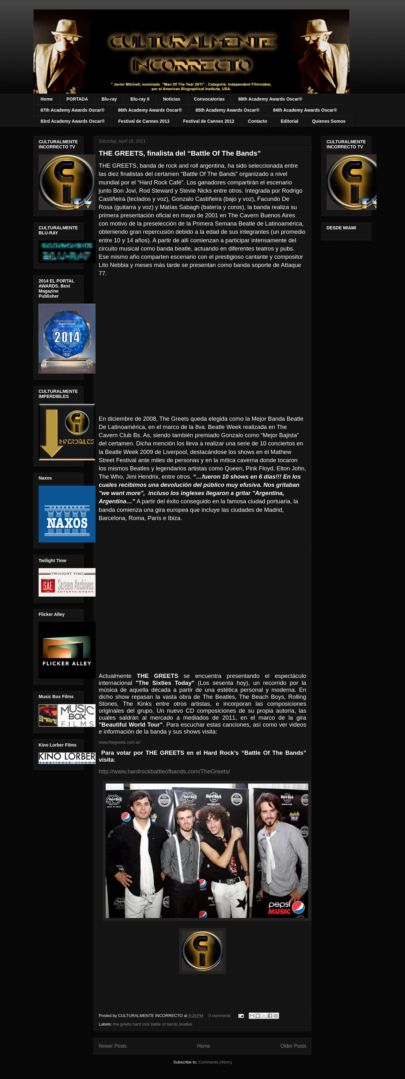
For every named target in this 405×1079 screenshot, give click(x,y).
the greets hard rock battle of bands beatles (152, 1024)
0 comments (220, 1015)
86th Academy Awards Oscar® (150, 110)
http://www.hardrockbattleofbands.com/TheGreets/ (164, 771)
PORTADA (77, 99)
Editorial (289, 121)
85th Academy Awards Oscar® (227, 110)
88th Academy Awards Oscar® (270, 99)
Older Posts (293, 1046)
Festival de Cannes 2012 (208, 121)
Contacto (257, 121)
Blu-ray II (139, 99)
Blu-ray (109, 99)
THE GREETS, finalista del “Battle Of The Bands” (180, 153)
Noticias (171, 99)
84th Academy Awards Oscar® (305, 110)
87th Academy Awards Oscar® (72, 110)
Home (46, 99)
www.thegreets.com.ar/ (119, 742)
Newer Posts (113, 1046)
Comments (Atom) (215, 1062)
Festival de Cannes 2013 (144, 121)
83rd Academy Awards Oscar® (72, 121)
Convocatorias (209, 99)
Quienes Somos (329, 121)
